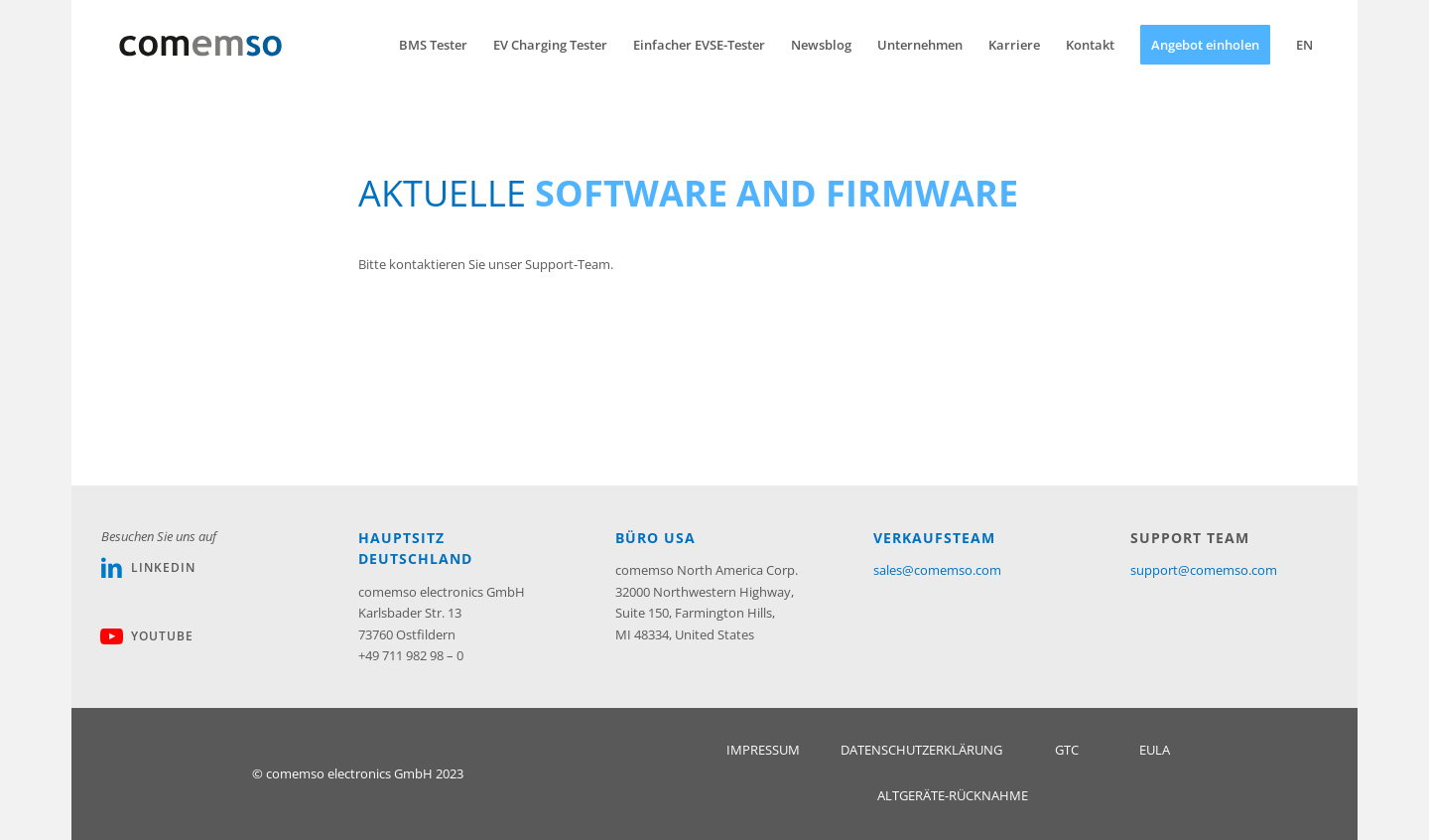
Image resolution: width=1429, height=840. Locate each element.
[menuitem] (433, 44)
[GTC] (1066, 750)
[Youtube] (111, 636)
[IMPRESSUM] (763, 750)
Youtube (162, 636)
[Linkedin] (111, 568)
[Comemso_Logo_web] (200, 44)
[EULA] (1155, 750)
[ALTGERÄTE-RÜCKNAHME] (952, 795)
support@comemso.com (1203, 570)
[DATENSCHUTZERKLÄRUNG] (921, 750)
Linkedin (163, 567)
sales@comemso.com (937, 570)
